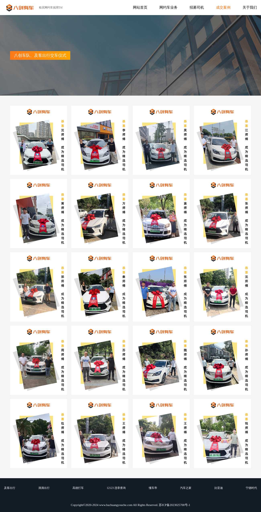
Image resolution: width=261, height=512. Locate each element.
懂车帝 (153, 487)
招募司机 (197, 7)
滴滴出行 (44, 487)
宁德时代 (251, 487)
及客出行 (9, 487)
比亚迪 (218, 487)
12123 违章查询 (116, 487)
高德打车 (78, 487)
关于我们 (250, 7)
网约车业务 (168, 7)
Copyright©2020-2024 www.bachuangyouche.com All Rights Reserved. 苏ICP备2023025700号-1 (130, 505)
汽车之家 (185, 487)
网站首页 (140, 7)
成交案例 (223, 7)
